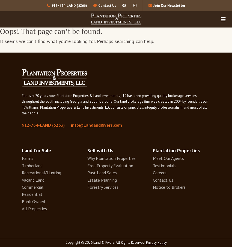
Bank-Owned (33, 201)
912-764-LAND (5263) (43, 125)
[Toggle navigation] (223, 19)
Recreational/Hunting (41, 172)
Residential (32, 194)
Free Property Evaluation (110, 165)
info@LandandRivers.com (96, 125)
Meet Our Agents (168, 158)
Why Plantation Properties (111, 158)
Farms (27, 158)
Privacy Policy (156, 242)
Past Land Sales (102, 172)
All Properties (34, 208)
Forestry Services (102, 187)
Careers (159, 172)
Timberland (32, 165)
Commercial (32, 187)
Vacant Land (33, 180)
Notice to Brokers (169, 187)
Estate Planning (102, 180)
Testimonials (164, 165)
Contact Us (163, 180)
